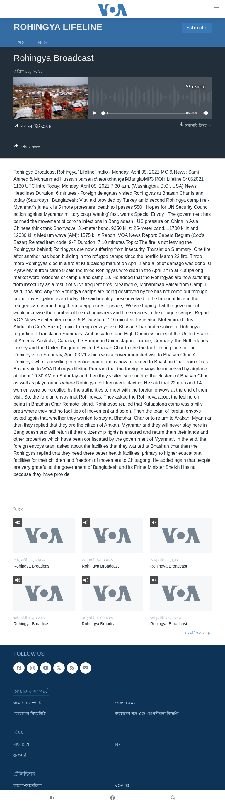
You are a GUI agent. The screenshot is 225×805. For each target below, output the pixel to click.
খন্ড (21, 42)
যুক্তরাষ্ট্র (19, 755)
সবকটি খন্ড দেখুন (198, 633)
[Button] (27, 147)
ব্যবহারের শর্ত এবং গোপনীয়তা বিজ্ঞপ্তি (147, 713)
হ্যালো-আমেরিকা (27, 785)
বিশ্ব (118, 744)
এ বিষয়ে (40, 42)
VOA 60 (122, 785)
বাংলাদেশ (21, 744)
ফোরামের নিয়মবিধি (29, 713)
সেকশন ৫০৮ (125, 702)
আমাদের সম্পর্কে (27, 702)
